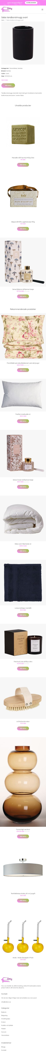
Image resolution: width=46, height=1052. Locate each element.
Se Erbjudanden (31, 2)
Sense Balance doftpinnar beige (23, 289)
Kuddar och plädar (7, 1025)
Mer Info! (8, 85)
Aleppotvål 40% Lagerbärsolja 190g (23, 222)
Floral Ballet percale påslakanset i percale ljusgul (23, 363)
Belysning (4, 1015)
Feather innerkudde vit (23, 414)
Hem (2, 20)
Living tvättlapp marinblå (23, 608)
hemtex (20, 68)
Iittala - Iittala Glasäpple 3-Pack (23, 958)
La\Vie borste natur (23, 721)
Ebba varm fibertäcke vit (23, 544)
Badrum (3, 1012)
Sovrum (3, 1032)
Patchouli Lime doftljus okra (23, 661)
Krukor (3, 1022)
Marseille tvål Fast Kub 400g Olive (23, 158)
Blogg (3, 1047)
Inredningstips (5, 1019)
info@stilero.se (6, 1002)
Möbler (3, 1028)
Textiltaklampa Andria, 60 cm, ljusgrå (23, 893)
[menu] (42, 9)
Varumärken (13, 68)
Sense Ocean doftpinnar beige (23, 480)
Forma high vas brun (23, 829)
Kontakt (3, 1050)
